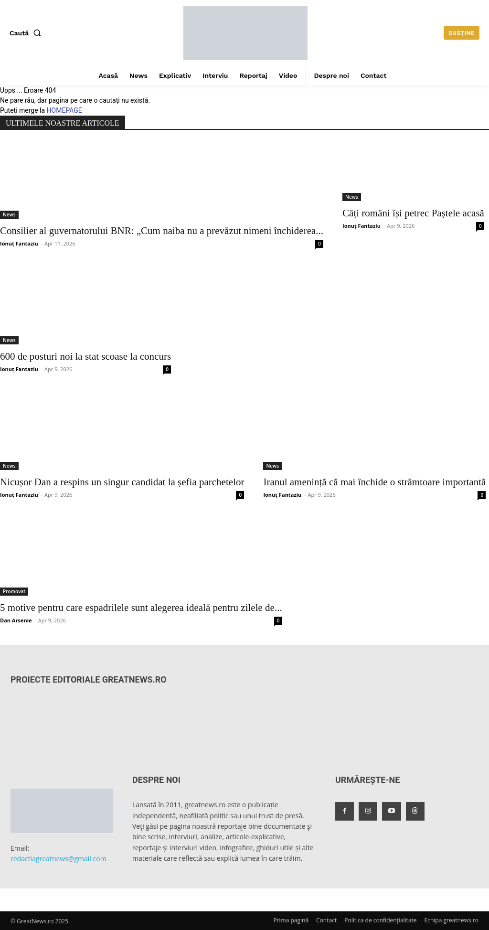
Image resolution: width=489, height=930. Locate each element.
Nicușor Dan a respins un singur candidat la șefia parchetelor (122, 482)
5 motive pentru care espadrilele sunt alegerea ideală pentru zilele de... (141, 607)
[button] (27, 33)
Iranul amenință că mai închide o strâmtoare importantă (374, 482)
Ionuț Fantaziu (19, 243)
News (9, 214)
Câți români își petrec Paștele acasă (413, 213)
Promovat (14, 591)
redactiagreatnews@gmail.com (58, 858)
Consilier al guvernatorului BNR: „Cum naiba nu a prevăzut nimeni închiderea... (161, 230)
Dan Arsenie (16, 620)
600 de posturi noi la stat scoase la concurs (85, 356)
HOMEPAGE (64, 110)
